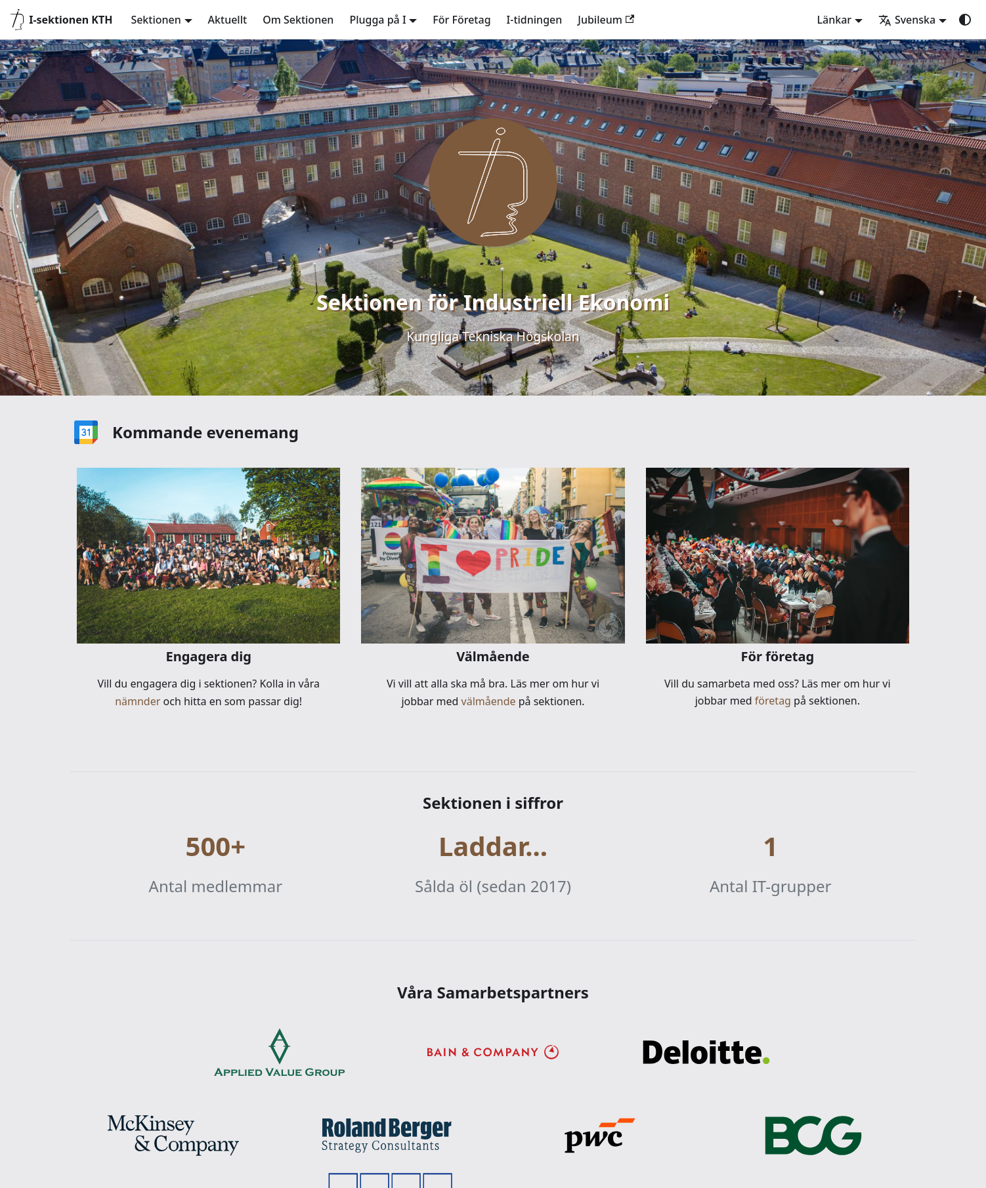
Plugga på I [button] (377, 19)
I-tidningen (535, 19)
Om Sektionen (298, 19)
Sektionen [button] (156, 19)
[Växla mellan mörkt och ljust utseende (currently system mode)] (964, 19)
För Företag (461, 19)
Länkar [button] (834, 19)
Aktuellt (227, 19)
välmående (486, 701)
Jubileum (606, 19)
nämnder (139, 701)
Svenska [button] (906, 19)
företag (771, 700)
